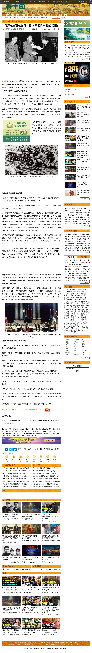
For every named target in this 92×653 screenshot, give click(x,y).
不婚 (11, 635)
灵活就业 (52, 592)
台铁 (75, 294)
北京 (65, 314)
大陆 (12, 15)
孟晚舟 (66, 302)
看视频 (46, 644)
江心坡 (75, 320)
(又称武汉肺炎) (73, 290)
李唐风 (84, 346)
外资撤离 (26, 612)
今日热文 (6, 500)
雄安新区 (46, 592)
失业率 (26, 635)
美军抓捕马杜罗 (69, 94)
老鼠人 (37, 612)
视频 (65, 15)
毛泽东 (12, 112)
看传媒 (57, 644)
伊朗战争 (7, 592)
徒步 (58, 540)
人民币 (78, 310)
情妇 (65, 306)
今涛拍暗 (76, 339)
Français (61, 642)
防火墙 (74, 316)
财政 (72, 312)
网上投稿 (17, 642)
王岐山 (30, 519)
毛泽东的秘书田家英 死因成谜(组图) (44, 468)
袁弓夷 (78, 296)
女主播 (71, 322)
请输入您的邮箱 (78, 366)
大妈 (72, 314)
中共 (52, 521)
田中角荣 (38, 381)
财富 (75, 312)
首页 (7, 15)
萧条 (29, 635)
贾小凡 (67, 342)
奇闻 (60, 15)
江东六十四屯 (76, 318)
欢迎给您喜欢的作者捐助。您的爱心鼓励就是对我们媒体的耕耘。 (22, 409)
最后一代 (7, 635)
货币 (75, 310)
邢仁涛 (67, 352)
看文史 (11, 21)
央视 (75, 322)
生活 (55, 15)
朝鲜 (48, 635)
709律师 (81, 316)
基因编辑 (69, 316)
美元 (68, 310)
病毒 (65, 292)
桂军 (75, 326)
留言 (45, 29)
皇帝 (83, 328)
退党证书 (69, 644)
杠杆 (65, 310)
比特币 (71, 310)
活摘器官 (71, 294)
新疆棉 (84, 294)
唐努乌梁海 (83, 318)
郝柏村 (39, 449)
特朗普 (82, 290)
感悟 (76, 330)
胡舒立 (34, 519)
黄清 (75, 346)
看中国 (16, 8)
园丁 (66, 348)
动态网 (76, 644)
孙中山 (81, 326)
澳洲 (70, 326)
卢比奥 (86, 290)
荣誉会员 (11, 431)
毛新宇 (13, 519)
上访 (37, 519)
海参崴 (81, 312)
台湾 (84, 312)
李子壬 (67, 354)
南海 (49, 521)
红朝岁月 (30, 17)
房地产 (66, 312)
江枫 (83, 352)
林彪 (73, 328)
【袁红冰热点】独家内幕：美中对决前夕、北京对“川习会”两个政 (50, 516)
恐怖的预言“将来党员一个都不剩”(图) (76, 273)
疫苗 (72, 296)
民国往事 (15, 17)
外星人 (66, 332)
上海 (25, 562)
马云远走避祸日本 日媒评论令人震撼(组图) (46, 481)
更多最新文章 (85, 226)
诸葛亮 (86, 328)
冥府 (47, 562)
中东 (45, 635)
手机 (79, 330)
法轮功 (66, 318)
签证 (71, 324)
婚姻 (17, 635)
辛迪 (83, 354)
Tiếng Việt (69, 642)
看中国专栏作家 (71, 336)
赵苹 (83, 348)
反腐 (74, 306)
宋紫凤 (67, 339)
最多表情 (83, 257)
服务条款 (42, 642)
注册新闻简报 (70, 362)
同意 (83, 4)
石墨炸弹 (17, 592)
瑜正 (75, 352)
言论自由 (66, 322)
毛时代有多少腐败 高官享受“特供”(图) (14, 479)
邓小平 (70, 328)
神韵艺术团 (27, 644)
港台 (28, 15)
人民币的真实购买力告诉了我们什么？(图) (77, 52)
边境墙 (72, 302)
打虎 (76, 306)
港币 (87, 310)
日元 (84, 310)
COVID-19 (69, 292)
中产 (78, 312)
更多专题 (86, 97)
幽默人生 (69, 330)
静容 (75, 350)
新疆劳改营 (84, 320)
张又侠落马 (68, 92)
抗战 (40, 122)
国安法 (66, 296)
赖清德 (84, 300)
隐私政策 (49, 642)
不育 (14, 635)
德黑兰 (12, 592)
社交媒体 (69, 308)
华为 (68, 306)
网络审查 (70, 318)
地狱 (45, 562)
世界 (44, 15)
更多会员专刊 (85, 59)
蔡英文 (87, 312)
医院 (28, 562)
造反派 (17, 562)
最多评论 (70, 257)
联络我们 (24, 642)
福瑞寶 (63, 644)
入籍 (76, 324)
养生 (75, 332)
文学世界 (37, 17)
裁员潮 (29, 592)
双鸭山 (9, 542)
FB (73, 308)
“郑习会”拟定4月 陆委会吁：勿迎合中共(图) (77, 262)
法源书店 (34, 644)
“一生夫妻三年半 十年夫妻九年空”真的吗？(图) (83, 192)
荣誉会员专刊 (70, 42)
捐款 (29, 642)
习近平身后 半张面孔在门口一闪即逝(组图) (77, 57)
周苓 (66, 346)
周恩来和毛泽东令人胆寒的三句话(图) (44, 473)
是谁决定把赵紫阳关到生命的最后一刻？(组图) (83, 177)
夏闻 (83, 344)
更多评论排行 (85, 282)
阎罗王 (51, 562)
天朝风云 (8, 17)
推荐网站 (11, 644)
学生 (55, 540)
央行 (84, 308)
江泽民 (66, 304)
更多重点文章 (85, 198)
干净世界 (18, 644)
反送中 (83, 304)
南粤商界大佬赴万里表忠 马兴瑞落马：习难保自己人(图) (11, 538)
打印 (49, 29)
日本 (3, 104)
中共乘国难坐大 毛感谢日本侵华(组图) (15, 476)
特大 (52, 29)
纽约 (39, 15)
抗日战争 (56, 449)
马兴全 (17, 542)
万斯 (76, 302)
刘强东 (69, 314)
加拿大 (78, 308)
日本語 (75, 642)
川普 (79, 290)
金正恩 (76, 300)
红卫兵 (13, 562)
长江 (69, 296)
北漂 (25, 592)
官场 (17, 15)
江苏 (45, 540)
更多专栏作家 (85, 358)
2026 (25, 540)
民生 (82, 324)
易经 (65, 330)
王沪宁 (87, 302)
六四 (86, 292)
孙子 (9, 519)
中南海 (74, 304)
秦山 (66, 350)
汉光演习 (66, 298)
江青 (16, 519)
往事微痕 (71, 298)
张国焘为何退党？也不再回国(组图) (44, 471)
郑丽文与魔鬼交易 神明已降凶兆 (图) (75, 264)
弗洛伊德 (66, 300)
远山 (75, 344)
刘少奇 (76, 328)
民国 (72, 326)
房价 (75, 314)
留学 (86, 322)
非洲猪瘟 (81, 314)
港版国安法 (83, 296)
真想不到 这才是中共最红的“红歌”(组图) (45, 479)
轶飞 (66, 344)
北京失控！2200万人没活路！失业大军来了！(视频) (83, 138)
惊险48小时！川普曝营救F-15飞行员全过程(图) (83, 107)
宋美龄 (66, 328)
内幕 (77, 304)
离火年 (29, 540)
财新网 (26, 519)
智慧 (73, 330)
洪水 (75, 296)
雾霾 (65, 316)
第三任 (55, 635)
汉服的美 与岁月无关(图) (72, 50)
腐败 (71, 306)
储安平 (6, 562)
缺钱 (56, 592)
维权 (77, 316)
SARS (78, 320)
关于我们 (35, 642)
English (56, 642)
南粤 (5, 542)
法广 (65, 308)
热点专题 (68, 86)
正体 (38, 29)
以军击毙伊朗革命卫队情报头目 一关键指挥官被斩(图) (83, 115)
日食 (51, 635)
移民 (80, 322)
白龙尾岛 (70, 320)
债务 (87, 308)
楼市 (69, 312)
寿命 (69, 332)
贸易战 (74, 292)
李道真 (76, 342)
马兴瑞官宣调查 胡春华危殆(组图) (75, 241)
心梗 (31, 562)
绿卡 (79, 324)
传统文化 (44, 17)
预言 (82, 330)
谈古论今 (22, 17)
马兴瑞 (13, 542)
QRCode (20, 449)
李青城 (84, 350)
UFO (70, 300)
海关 (65, 324)
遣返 (68, 324)
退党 (84, 298)
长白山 (66, 320)
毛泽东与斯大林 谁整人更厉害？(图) (14, 473)
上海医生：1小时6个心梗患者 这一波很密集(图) (83, 185)
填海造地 (55, 521)
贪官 (87, 304)
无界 (81, 644)
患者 (33, 562)
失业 (32, 592)
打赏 (41, 29)
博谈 (33, 15)
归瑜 (83, 342)
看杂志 (40, 644)
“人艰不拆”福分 (35, 540)
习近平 (45, 521)
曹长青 (76, 354)
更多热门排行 (85, 252)
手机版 (34, 29)
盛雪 (75, 348)
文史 (49, 15)
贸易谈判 (82, 302)
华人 (77, 322)
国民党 (81, 298)
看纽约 (52, 644)
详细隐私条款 (16, 4)
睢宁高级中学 (50, 540)
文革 (9, 562)
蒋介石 (4, 81)
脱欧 (82, 308)
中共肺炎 (66, 290)
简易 (83, 339)
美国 (23, 15)
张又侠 (82, 292)
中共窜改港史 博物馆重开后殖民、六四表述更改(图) (83, 169)
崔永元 (70, 304)
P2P (88, 314)
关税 (69, 302)
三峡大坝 (79, 294)
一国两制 (87, 306)
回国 (74, 324)
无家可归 (32, 612)
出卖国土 (66, 294)
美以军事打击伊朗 (70, 89)
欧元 (81, 310)
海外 (85, 324)
